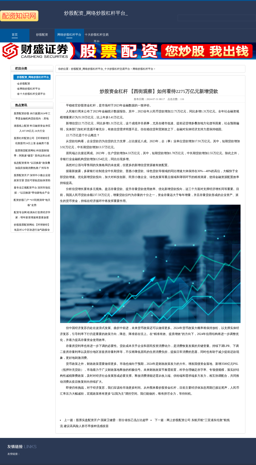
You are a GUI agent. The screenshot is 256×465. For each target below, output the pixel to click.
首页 (15, 34)
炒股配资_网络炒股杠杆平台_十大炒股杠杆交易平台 (100, 68)
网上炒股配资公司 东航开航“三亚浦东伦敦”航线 (198, 420)
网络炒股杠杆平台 (69, 34)
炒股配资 (42, 34)
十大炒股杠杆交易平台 (32, 93)
